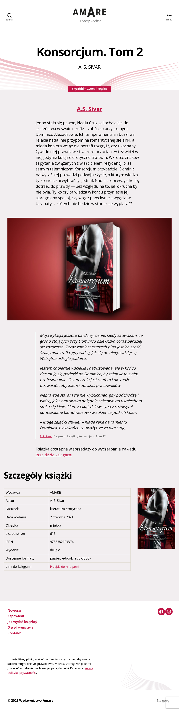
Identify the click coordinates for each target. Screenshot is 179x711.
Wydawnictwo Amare (36, 700)
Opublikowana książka (89, 89)
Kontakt (14, 633)
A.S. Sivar (89, 109)
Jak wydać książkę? (22, 621)
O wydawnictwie (20, 627)
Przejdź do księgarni (54, 454)
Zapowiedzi (16, 616)
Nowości (14, 610)
